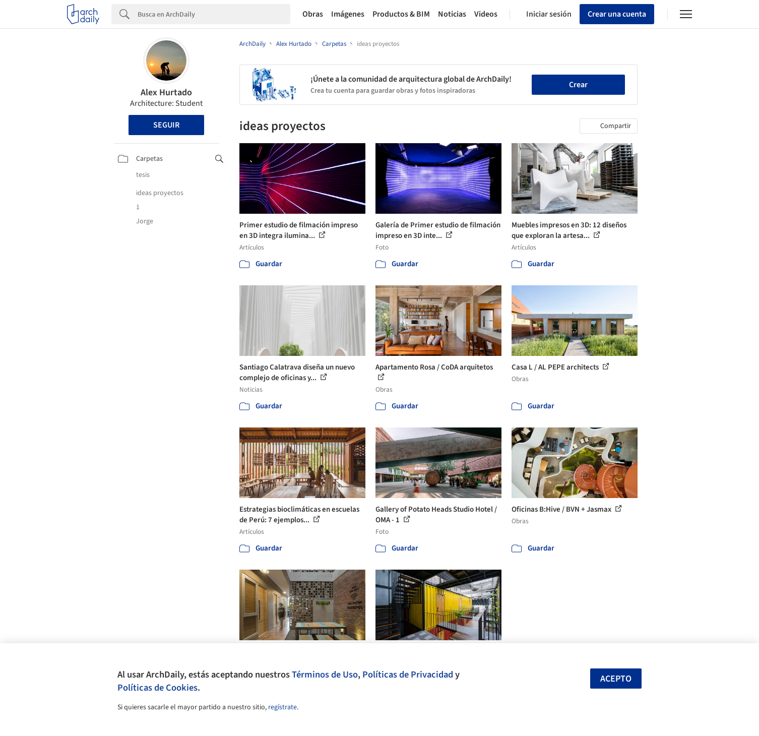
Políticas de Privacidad (407, 674)
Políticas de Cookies (157, 687)
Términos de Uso (325, 674)
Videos (485, 14)
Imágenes (347, 14)
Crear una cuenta (617, 14)
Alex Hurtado (166, 92)
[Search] (214, 14)
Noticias (452, 14)
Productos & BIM (401, 14)
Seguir (166, 125)
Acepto (615, 678)
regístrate (282, 707)
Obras (312, 14)
